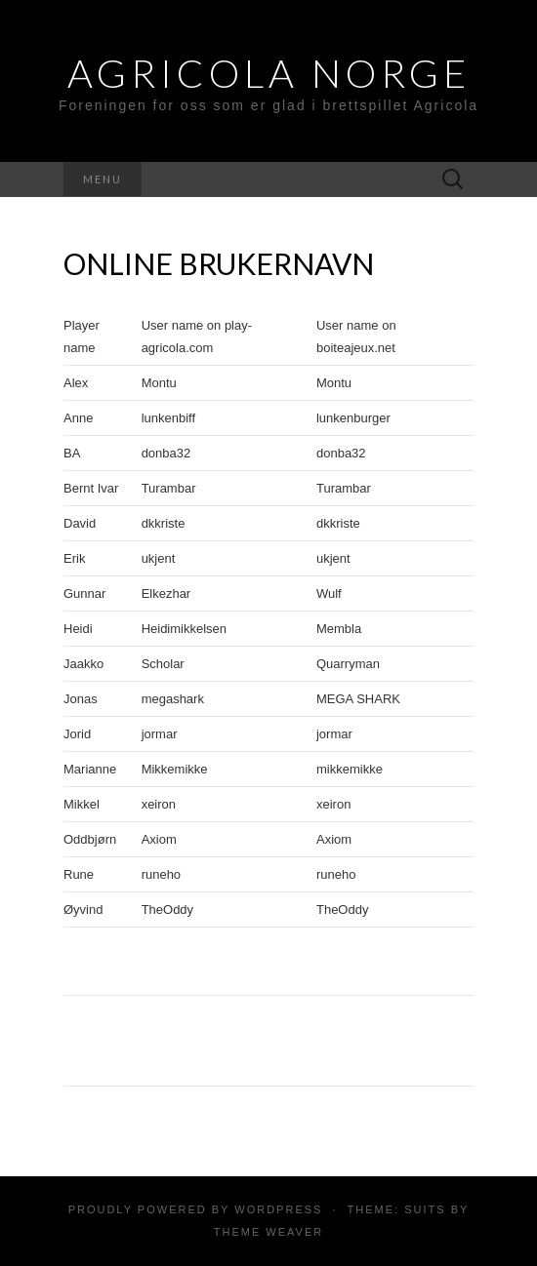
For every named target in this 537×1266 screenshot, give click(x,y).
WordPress (278, 1209)
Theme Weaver (268, 1232)
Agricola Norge (269, 73)
